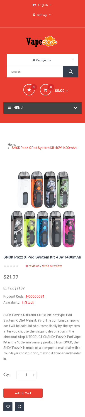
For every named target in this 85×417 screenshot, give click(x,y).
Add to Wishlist (8, 406)
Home (12, 145)
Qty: (6, 375)
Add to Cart (23, 393)
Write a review (52, 266)
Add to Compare (19, 406)
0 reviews (32, 266)
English (43, 5)
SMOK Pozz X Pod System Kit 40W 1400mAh (44, 148)
